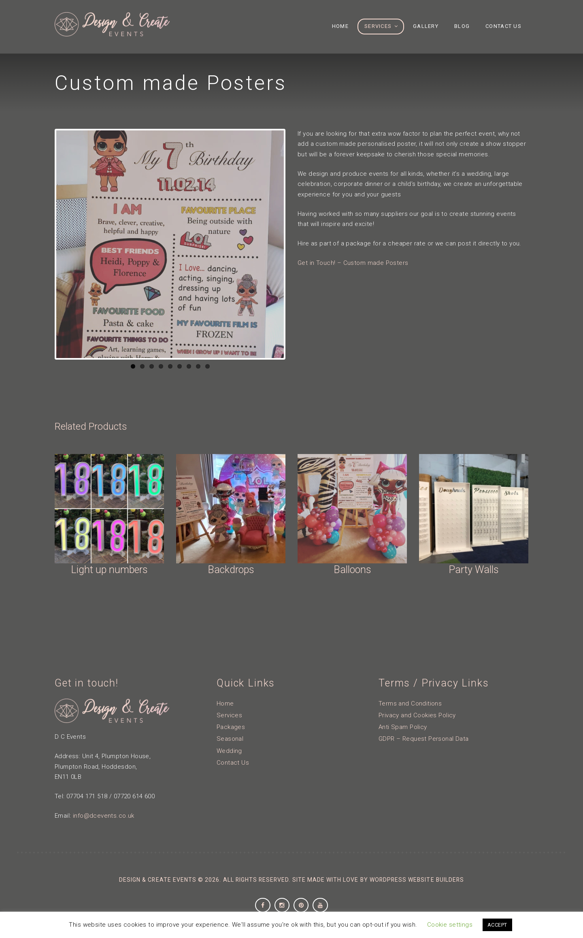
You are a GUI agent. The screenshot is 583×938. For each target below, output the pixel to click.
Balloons (352, 570)
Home (225, 703)
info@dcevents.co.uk (103, 815)
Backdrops (231, 570)
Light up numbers (109, 570)
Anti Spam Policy (403, 727)
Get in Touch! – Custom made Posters (353, 262)
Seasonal (230, 738)
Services (229, 715)
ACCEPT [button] (497, 925)
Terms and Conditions (410, 703)
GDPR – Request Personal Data (424, 738)
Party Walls (474, 570)
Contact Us (233, 762)
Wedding (229, 751)
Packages (231, 727)
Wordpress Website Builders (417, 879)
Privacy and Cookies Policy (417, 715)
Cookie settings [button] (449, 924)
